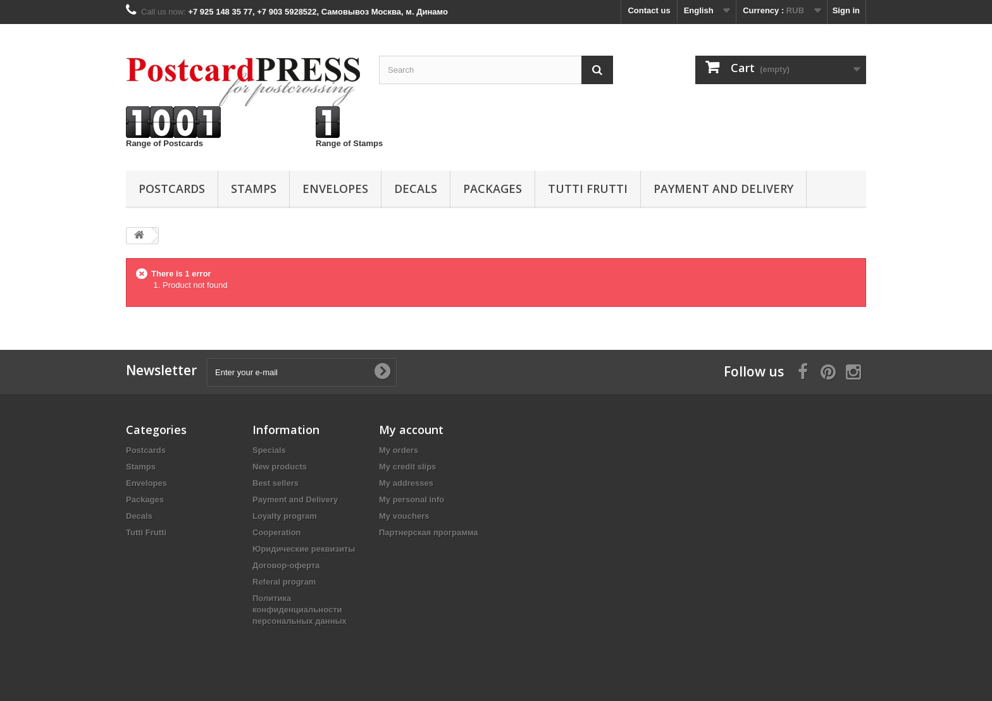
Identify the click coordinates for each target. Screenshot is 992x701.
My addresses (406, 483)
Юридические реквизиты (303, 549)
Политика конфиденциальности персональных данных (299, 609)
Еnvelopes (335, 188)
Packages (492, 188)
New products (279, 466)
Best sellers (275, 483)
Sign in (846, 10)
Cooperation (276, 532)
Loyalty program (284, 516)
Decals (415, 188)
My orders (398, 450)
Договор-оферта (285, 565)
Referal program (284, 581)
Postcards (172, 188)
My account (411, 429)
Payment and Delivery (723, 188)
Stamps (253, 188)
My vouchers (404, 516)
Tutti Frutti (588, 188)
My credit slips (407, 466)
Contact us (649, 10)
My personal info (411, 499)
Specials (269, 450)
